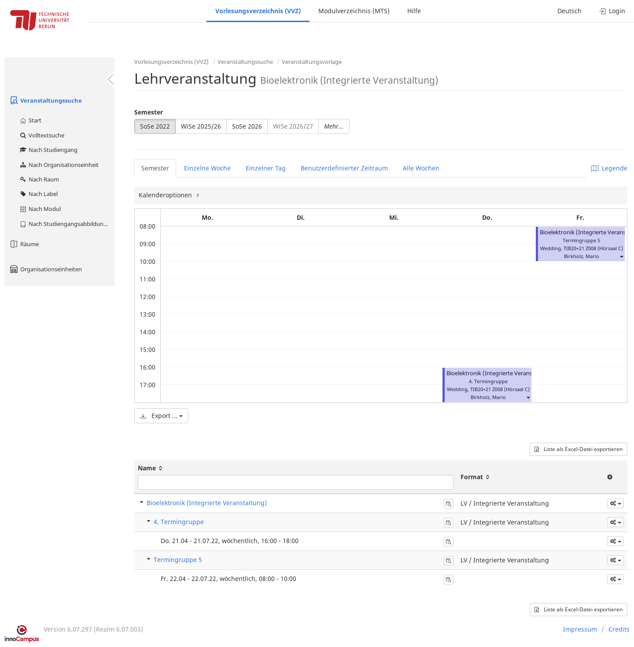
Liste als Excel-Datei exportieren (578, 449)
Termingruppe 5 (178, 559)
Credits (619, 629)
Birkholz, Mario (488, 397)
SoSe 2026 (247, 126)
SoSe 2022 (155, 126)
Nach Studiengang (48, 150)
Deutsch (569, 11)
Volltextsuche (41, 135)
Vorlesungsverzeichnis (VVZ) (258, 11)
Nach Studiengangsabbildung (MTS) (66, 224)
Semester (148, 112)
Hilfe (414, 11)
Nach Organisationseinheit (59, 165)
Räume (24, 244)
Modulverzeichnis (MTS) (354, 11)
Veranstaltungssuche (45, 100)
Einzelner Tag (266, 168)
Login (612, 11)
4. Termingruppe (179, 522)
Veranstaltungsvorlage (312, 62)
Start (30, 120)
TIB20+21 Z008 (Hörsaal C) (500, 389)
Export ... (161, 415)
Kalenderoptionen (166, 195)
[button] (528, 397)
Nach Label (38, 194)
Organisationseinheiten (45, 269)
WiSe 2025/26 (201, 126)
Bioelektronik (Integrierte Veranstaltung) (500, 373)
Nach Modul (40, 209)
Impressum (580, 629)
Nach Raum (39, 179)
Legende (609, 168)
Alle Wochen (421, 168)
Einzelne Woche (207, 168)
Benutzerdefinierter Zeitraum (344, 168)
